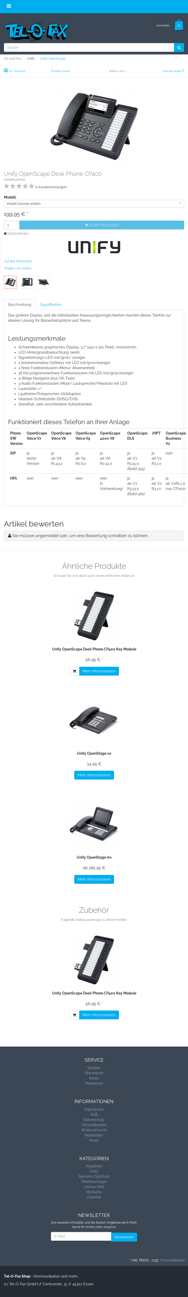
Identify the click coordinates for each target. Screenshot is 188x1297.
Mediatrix (94, 1192)
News (94, 1140)
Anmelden (163, 25)
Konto (94, 1078)
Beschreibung (19, 305)
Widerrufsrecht (94, 1130)
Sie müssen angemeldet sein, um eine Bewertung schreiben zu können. (80, 535)
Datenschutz (94, 1120)
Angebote (94, 1166)
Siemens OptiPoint (94, 1176)
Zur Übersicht (17, 71)
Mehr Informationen (99, 671)
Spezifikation (51, 305)
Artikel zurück (61, 71)
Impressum (94, 1109)
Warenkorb (94, 1073)
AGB (94, 1114)
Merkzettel (94, 1083)
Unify (94, 1171)
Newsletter (94, 1135)
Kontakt (94, 1068)
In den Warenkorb (102, 225)
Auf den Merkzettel (17, 261)
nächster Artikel (173, 71)
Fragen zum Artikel (17, 268)
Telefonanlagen (94, 1182)
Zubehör (94, 1197)
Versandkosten (94, 1125)
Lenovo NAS (94, 1187)
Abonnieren (124, 1237)
